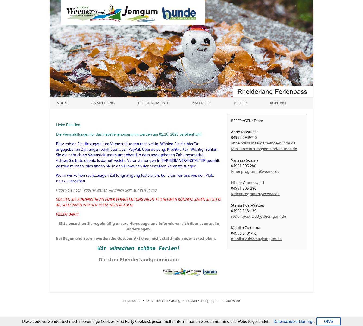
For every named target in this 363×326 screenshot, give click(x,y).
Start (62, 102)
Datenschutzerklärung (163, 300)
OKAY (328, 321)
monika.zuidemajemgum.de (256, 238)
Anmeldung (103, 102)
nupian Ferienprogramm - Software (213, 300)
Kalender (201, 102)
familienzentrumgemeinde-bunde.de (264, 148)
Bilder (240, 102)
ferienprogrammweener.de (255, 171)
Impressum (132, 300)
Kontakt (278, 102)
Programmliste (153, 102)
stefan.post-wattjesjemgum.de (258, 216)
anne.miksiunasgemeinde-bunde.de (263, 143)
